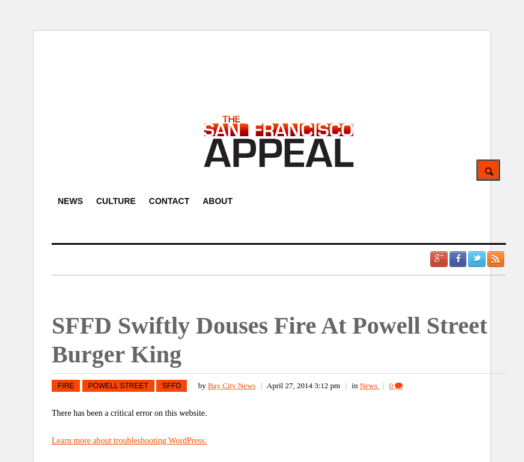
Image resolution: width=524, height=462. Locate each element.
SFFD (171, 386)
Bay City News (231, 385)
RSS (495, 259)
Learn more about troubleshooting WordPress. (129, 440)
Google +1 (438, 259)
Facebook (457, 259)
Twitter (476, 259)
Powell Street (118, 386)
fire (66, 386)
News (370, 385)
